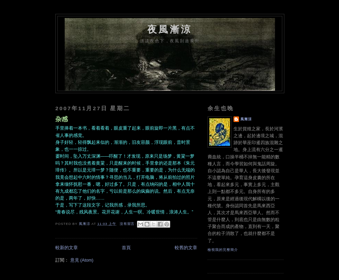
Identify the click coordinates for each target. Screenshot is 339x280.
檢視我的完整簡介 (223, 250)
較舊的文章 (186, 247)
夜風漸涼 (169, 29)
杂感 (61, 119)
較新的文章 (66, 247)
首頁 (126, 247)
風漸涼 (246, 119)
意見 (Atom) (81, 260)
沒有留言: (128, 224)
